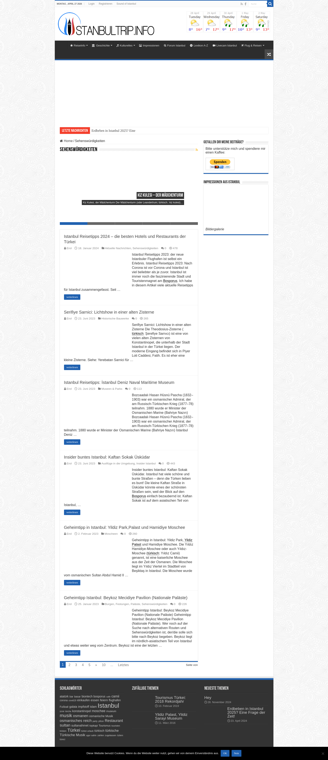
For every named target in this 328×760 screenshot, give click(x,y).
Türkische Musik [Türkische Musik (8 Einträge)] (72, 735)
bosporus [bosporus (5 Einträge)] (99, 696)
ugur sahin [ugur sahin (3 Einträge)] (91, 735)
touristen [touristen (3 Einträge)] (115, 725)
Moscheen (111, 533)
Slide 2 (101, 223)
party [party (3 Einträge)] (94, 721)
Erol (69, 248)
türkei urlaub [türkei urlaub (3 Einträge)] (87, 731)
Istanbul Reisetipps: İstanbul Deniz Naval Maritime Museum (119, 382)
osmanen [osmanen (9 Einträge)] (80, 716)
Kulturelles (124, 45)
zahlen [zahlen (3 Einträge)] (100, 735)
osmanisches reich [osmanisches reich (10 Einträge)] (76, 720)
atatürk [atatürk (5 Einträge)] (64, 696)
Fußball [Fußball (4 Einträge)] (64, 706)
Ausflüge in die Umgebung (118, 463)
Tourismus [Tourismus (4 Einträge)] (105, 725)
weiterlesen (72, 297)
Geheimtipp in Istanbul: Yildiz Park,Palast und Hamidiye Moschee (124, 527)
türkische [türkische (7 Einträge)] (112, 730)
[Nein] (323, 753)
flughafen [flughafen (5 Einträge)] (115, 700)
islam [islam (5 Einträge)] (93, 706)
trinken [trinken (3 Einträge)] (63, 731)
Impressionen (149, 45)
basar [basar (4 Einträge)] (77, 696)
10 (104, 665)
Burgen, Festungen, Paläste (122, 604)
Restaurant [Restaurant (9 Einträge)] (114, 721)
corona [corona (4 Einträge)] (64, 700)
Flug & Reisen (251, 45)
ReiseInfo (77, 45)
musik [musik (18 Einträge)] (66, 715)
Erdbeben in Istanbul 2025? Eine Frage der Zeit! (246, 712)
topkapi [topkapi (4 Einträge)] (93, 725)
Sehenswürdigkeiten (145, 248)
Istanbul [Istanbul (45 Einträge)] (108, 705)
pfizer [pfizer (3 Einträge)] (101, 721)
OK (225, 753)
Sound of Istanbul (126, 3)
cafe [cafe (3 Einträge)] (108, 696)
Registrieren (105, 3)
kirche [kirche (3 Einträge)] (68, 711)
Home (62, 45)
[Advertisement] (164, 91)
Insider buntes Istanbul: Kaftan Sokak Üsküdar (107, 457)
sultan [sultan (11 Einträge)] (65, 725)
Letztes (123, 665)
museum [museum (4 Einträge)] (111, 711)
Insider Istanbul (146, 463)
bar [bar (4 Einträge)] (71, 696)
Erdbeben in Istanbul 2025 (109, 130)
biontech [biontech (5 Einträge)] (87, 696)
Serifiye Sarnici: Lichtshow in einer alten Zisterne (109, 312)
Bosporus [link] (170, 281)
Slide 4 (156, 223)
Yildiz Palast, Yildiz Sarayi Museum (171, 716)
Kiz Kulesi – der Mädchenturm (160, 195)
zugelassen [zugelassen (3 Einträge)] (110, 735)
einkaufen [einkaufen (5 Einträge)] (83, 700)
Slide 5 (184, 223)
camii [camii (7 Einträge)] (115, 696)
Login (91, 3)
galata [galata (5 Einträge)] (73, 706)
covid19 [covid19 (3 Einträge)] (72, 700)
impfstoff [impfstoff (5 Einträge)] (83, 706)
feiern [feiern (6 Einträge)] (104, 700)
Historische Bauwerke (115, 318)
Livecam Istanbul (225, 45)
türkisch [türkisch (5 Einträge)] (99, 730)
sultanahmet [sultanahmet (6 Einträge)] (79, 725)
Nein (236, 753)
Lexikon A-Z (199, 45)
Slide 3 (129, 223)
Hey (207, 697)
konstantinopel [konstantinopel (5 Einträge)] (81, 711)
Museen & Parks (111, 388)
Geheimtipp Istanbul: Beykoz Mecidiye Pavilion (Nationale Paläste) (125, 597)
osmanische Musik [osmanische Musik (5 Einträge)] (101, 716)
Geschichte (101, 45)
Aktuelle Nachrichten (118, 248)
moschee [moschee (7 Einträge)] (98, 711)
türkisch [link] (138, 333)
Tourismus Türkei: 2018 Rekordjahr (170, 699)
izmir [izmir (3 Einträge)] (62, 711)
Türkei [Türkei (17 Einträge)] (73, 730)
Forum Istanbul (174, 45)
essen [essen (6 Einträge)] (95, 700)
